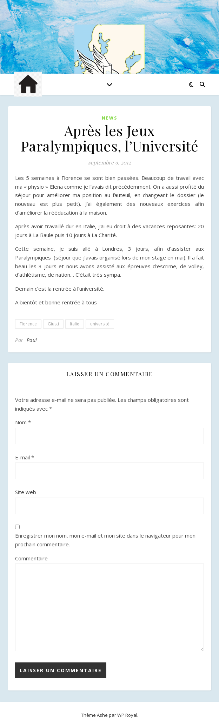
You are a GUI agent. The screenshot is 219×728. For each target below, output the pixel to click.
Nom (23, 422)
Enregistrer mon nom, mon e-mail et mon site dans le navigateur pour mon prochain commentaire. (105, 540)
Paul (32, 340)
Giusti (53, 324)
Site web (25, 492)
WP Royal (127, 715)
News (109, 118)
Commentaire (31, 558)
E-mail (24, 457)
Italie (74, 324)
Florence (28, 324)
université (99, 324)
